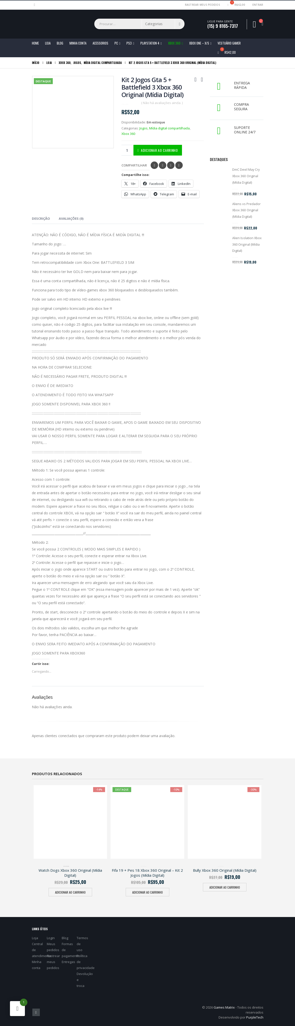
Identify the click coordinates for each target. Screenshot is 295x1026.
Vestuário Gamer (229, 43)
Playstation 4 (149, 43)
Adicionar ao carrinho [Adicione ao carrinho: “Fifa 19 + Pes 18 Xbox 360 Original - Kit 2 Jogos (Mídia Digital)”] (147, 892)
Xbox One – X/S (199, 43)
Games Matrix (224, 1007)
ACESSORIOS (100, 43)
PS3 (129, 43)
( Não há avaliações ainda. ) (162, 103)
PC (116, 43)
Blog (60, 43)
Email (179, 165)
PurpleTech (254, 1017)
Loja (48, 43)
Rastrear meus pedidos (202, 4)
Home (35, 43)
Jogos (143, 128)
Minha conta (77, 43)
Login (51, 938)
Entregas (68, 962)
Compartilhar (134, 165)
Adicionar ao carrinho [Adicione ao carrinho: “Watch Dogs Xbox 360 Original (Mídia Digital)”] (70, 892)
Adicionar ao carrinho (159, 150)
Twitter (162, 165)
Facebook (154, 165)
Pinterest (171, 165)
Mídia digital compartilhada (169, 128)
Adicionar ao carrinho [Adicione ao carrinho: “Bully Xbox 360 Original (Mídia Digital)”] (224, 887)
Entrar (257, 4)
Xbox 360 (174, 43)
